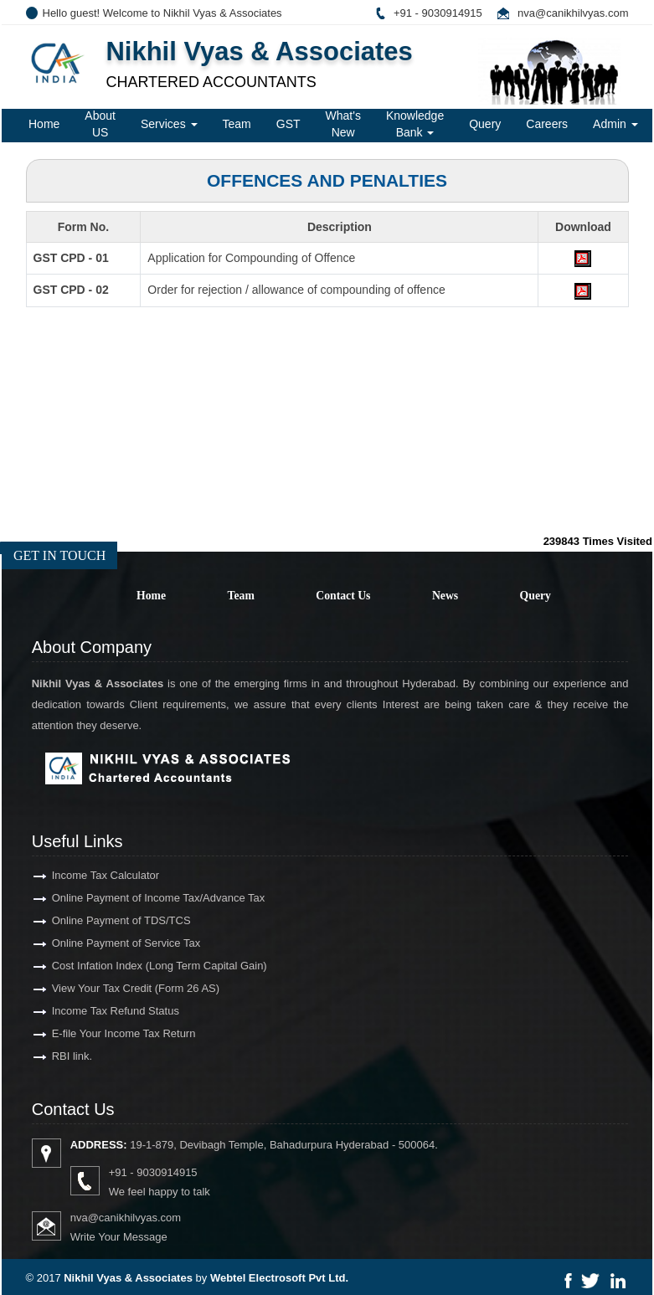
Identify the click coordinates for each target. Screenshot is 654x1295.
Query (485, 124)
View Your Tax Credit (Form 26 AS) (120, 988)
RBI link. (57, 1056)
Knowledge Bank (415, 124)
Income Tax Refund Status (100, 1011)
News (445, 595)
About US (100, 124)
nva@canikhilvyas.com (573, 13)
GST (288, 124)
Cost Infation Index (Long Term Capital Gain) (144, 965)
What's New (343, 124)
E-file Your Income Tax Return (109, 1033)
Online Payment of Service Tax (111, 943)
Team (237, 124)
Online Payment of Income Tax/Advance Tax (143, 898)
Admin (615, 124)
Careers (547, 124)
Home (43, 124)
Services (169, 124)
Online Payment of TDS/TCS (106, 920)
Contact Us (343, 595)
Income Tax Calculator (90, 875)
